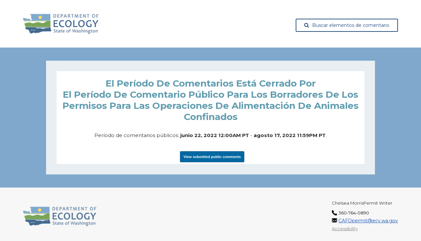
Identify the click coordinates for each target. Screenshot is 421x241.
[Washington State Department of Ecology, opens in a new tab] (61, 24)
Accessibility (345, 228)
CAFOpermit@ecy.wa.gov (368, 221)
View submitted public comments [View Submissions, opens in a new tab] (212, 157)
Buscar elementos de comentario (346, 25)
